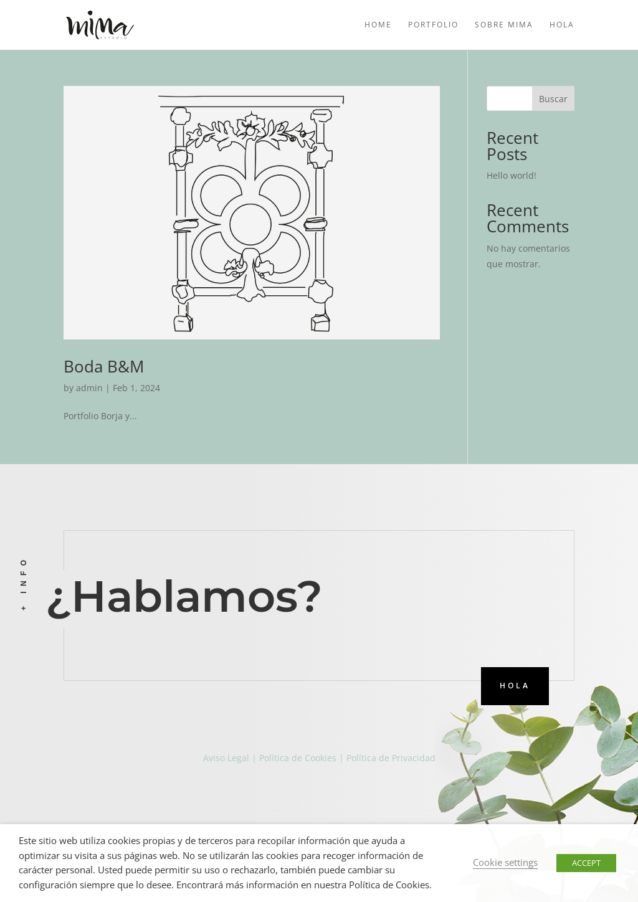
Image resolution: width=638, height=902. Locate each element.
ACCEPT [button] (586, 862)
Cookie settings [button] (505, 862)
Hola (562, 25)
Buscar (553, 99)
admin (89, 388)
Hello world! (511, 175)
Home (378, 25)
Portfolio (433, 25)
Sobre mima (504, 25)
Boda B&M (104, 366)
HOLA (515, 685)
